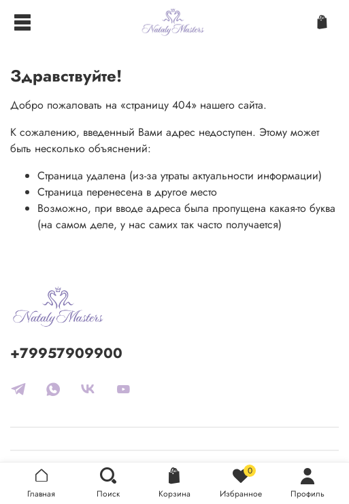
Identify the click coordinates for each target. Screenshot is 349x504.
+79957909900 (66, 353)
